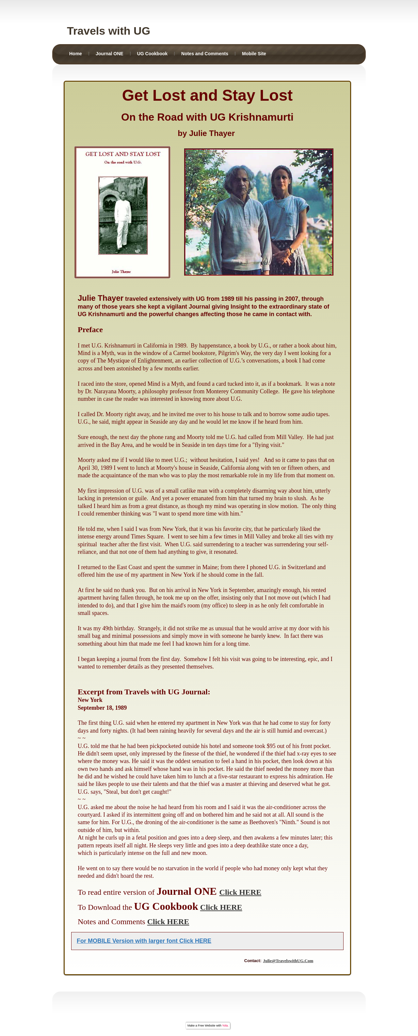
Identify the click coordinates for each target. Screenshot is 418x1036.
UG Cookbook (152, 53)
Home (75, 53)
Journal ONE (109, 53)
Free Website (206, 1025)
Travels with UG (108, 31)
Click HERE (240, 892)
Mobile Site (254, 53)
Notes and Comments (204, 53)
